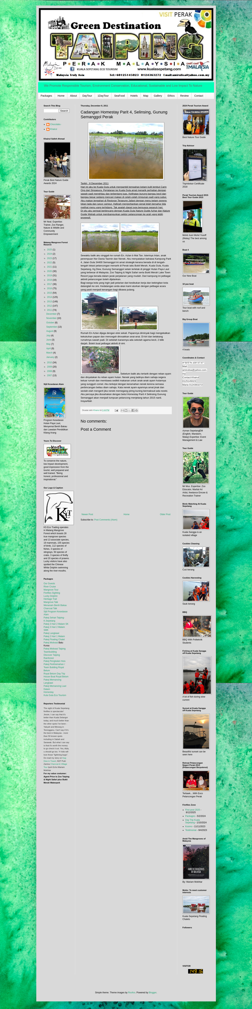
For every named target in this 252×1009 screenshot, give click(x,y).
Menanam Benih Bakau (55, 605)
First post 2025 (192, 810)
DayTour (87, 95)
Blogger (152, 992)
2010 (50, 362)
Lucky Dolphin (51, 596)
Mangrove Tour (51, 589)
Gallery (158, 95)
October (50, 322)
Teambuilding (50, 652)
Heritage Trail (50, 599)
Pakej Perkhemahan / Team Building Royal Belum (54, 667)
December (51, 314)
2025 (50, 249)
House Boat (50, 676)
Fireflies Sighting (52, 593)
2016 (50, 288)
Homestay (49, 692)
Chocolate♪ (55, 124)
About (73, 95)
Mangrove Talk (51, 602)
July (48, 335)
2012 (50, 305)
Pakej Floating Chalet (54, 639)
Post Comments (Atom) (105, 519)
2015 (50, 293)
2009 (50, 366)
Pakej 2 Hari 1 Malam (54, 636)
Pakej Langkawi (51, 633)
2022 (50, 262)
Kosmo (188, 826)
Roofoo (131, 992)
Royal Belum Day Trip (54, 673)
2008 (50, 371)
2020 (50, 271)
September (52, 327)
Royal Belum (62, 676)
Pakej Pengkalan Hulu (55, 661)
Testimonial (190, 830)
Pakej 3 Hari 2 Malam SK (56, 624)
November (51, 318)
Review (184, 95)
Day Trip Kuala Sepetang (192, 821)
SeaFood (119, 95)
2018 (50, 280)
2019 (50, 275)
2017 (50, 284)
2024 (50, 254)
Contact (198, 95)
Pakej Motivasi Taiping (55, 648)
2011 (50, 310)
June (49, 339)
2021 (50, 267)
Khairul (53, 129)
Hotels (134, 95)
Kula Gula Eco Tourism (55, 695)
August (50, 331)
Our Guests (49, 583)
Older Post (165, 514)
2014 (50, 297)
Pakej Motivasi (51, 642)
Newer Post (87, 514)
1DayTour (103, 95)
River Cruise (50, 586)
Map (145, 95)
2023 (50, 258)
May (48, 344)
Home (61, 95)
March (49, 352)
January (50, 357)
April (48, 348)
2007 (50, 375)
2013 (50, 301)
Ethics (171, 95)
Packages (46, 95)
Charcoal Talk (50, 608)
